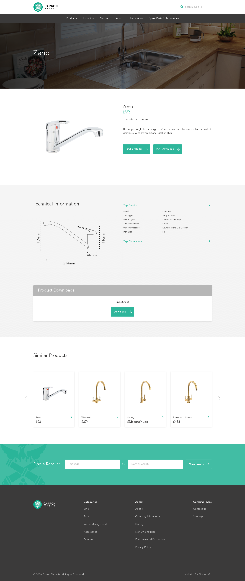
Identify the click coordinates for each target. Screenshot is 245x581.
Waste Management (95, 524)
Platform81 (205, 574)
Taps (86, 516)
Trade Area (138, 18)
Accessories (90, 531)
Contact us (199, 508)
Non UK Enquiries (145, 531)
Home (44, 504)
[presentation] (26, 398)
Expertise (86, 18)
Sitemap (198, 516)
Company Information (147, 516)
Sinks (86, 508)
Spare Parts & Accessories (168, 18)
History (139, 524)
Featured (89, 539)
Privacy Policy (143, 547)
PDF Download (165, 149)
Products (67, 18)
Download (120, 311)
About (120, 18)
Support (104, 18)
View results (196, 464)
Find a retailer (134, 149)
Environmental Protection (150, 539)
